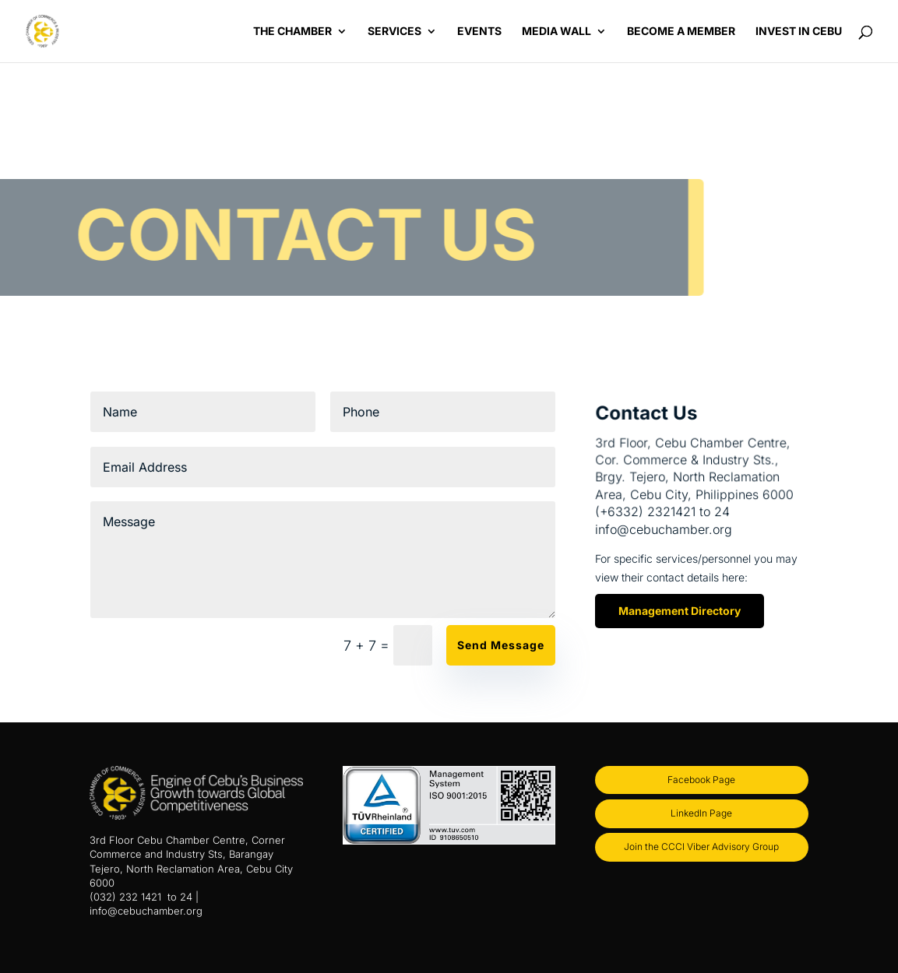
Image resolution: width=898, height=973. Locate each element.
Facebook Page (701, 779)
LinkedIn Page (701, 813)
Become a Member (681, 31)
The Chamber (292, 31)
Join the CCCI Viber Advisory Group (701, 846)
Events (479, 31)
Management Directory (679, 610)
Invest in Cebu (798, 31)
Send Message (500, 645)
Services (394, 31)
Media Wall (556, 31)
